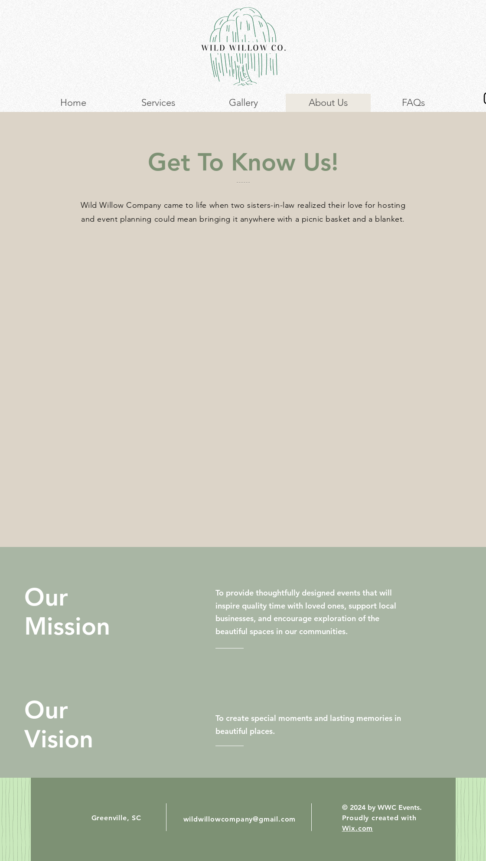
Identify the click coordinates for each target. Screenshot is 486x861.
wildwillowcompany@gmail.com (239, 819)
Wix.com (357, 828)
